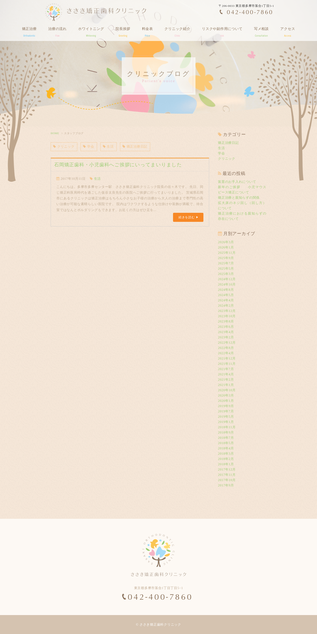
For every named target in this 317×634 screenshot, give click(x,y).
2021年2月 (226, 379)
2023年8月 (226, 321)
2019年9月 (226, 406)
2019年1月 (226, 422)
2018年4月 (226, 448)
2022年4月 (226, 353)
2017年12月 (227, 469)
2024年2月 (226, 305)
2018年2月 (226, 459)
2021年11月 (227, 363)
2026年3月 (226, 242)
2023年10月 (227, 316)
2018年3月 (226, 453)
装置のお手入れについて (237, 182)
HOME (55, 133)
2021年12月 (227, 358)
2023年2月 (226, 337)
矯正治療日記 (134, 146)
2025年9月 (226, 258)
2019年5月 (226, 416)
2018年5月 (226, 443)
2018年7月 (226, 437)
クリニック (64, 146)
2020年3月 (226, 395)
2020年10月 (227, 390)
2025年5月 (226, 268)
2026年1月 (226, 247)
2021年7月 (226, 369)
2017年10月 (227, 480)
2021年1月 (226, 385)
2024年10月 (227, 284)
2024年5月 (226, 295)
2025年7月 (226, 263)
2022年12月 (227, 342)
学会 (88, 146)
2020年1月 (226, 400)
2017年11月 (227, 474)
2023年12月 (227, 311)
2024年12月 (227, 279)
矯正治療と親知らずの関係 (239, 197)
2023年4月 (226, 332)
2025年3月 (226, 274)
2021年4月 (226, 374)
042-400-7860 (250, 11)
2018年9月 (226, 432)
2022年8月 (226, 348)
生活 (108, 146)
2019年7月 (226, 411)
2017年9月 (226, 485)
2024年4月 (226, 300)
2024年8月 (226, 289)
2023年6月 (226, 326)
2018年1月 (226, 464)
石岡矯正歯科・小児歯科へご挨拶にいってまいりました (118, 164)
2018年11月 (227, 427)
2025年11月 (227, 252)
